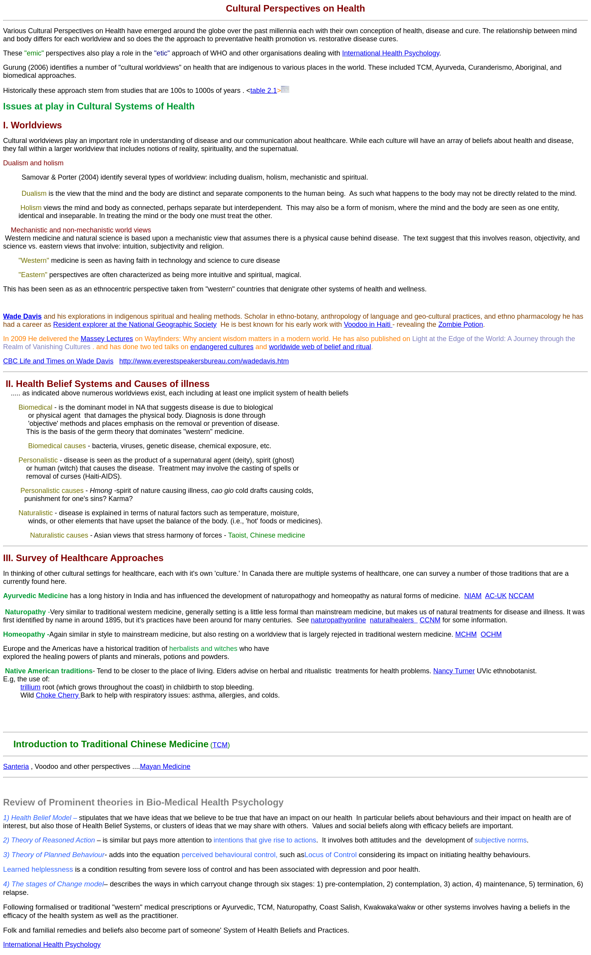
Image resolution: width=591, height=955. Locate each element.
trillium (30, 687)
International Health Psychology (390, 53)
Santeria (16, 766)
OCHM (491, 634)
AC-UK (496, 596)
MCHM (466, 634)
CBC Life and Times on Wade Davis (58, 361)
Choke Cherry (58, 695)
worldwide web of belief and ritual (320, 347)
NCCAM (521, 596)
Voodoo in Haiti (368, 324)
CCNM (430, 620)
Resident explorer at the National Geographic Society (135, 324)
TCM (220, 745)
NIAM (473, 596)
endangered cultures (222, 347)
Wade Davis (22, 316)
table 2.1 (263, 90)
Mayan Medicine (165, 766)
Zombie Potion (460, 324)
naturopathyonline (338, 620)
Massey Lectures (107, 339)
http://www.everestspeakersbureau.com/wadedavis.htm (204, 361)
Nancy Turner (454, 671)
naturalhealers (394, 620)
